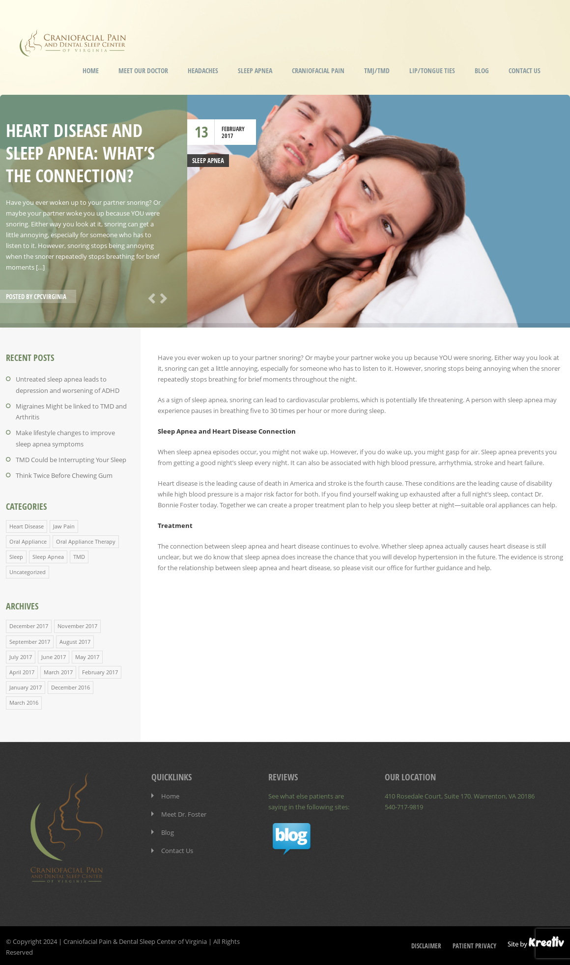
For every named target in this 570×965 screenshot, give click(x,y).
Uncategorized (27, 570)
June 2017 (53, 655)
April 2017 (21, 670)
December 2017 (28, 624)
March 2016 (23, 700)
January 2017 (25, 685)
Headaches (203, 70)
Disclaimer (426, 943)
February (233, 129)
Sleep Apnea (255, 70)
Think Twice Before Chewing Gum (64, 474)
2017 (227, 136)
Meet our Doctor (143, 70)
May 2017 (87, 655)
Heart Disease (26, 524)
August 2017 (74, 639)
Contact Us (525, 70)
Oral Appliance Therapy (85, 540)
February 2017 (100, 670)
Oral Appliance (28, 540)
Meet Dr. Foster (183, 811)
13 (201, 132)
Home (91, 70)
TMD (79, 555)
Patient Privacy (474, 943)
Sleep (16, 555)
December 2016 (70, 685)
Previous (150, 297)
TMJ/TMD (377, 70)
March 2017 (58, 670)
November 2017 (77, 624)
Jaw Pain (64, 524)
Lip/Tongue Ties (432, 70)
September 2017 (29, 639)
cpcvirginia (50, 296)
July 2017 (20, 655)
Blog (482, 70)
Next (162, 297)
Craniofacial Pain (318, 70)
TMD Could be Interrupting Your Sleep (71, 458)
